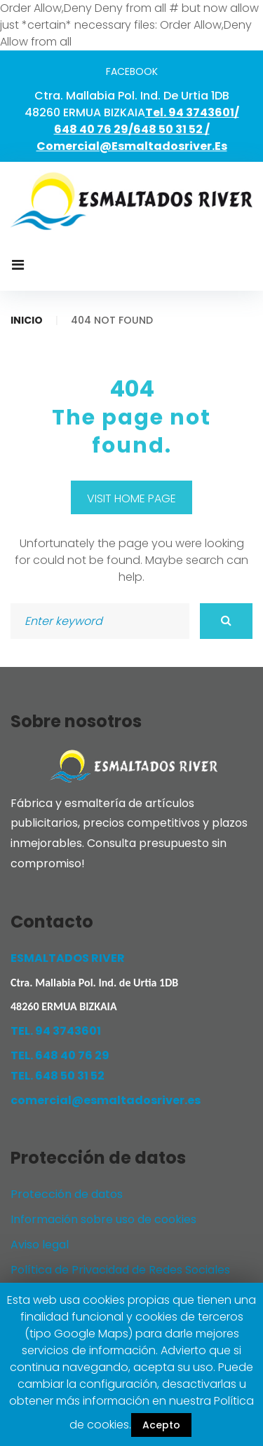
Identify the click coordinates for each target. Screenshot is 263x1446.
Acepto (161, 1425)
